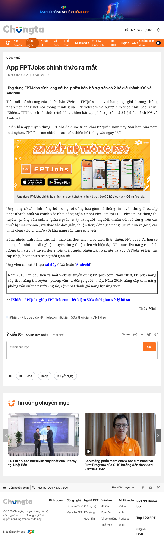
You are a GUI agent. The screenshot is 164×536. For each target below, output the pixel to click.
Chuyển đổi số (75, 499)
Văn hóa (56, 43)
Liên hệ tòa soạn (16, 480)
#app (44, 369)
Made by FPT (74, 505)
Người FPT (45, 43)
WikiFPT (124, 518)
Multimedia (82, 43)
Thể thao (67, 43)
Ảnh (121, 505)
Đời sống (89, 505)
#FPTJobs (25, 369)
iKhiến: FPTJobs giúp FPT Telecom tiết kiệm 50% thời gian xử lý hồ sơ (57, 317)
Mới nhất (58, 335)
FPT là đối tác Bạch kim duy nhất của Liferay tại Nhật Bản (42, 456)
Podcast (124, 511)
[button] (158, 428)
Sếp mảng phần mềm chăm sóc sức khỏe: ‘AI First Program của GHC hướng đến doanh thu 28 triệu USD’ (119, 458)
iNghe (125, 43)
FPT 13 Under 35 (98, 43)
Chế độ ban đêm (150, 43)
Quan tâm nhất (37, 335)
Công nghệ (30, 43)
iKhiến (105, 499)
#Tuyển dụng (65, 369)
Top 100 (113, 43)
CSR (134, 43)
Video (122, 499)
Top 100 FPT (146, 511)
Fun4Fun (106, 505)
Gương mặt (90, 499)
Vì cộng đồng (109, 511)
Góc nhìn (89, 511)
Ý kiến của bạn (82, 347)
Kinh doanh (18, 43)
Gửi (149, 346)
